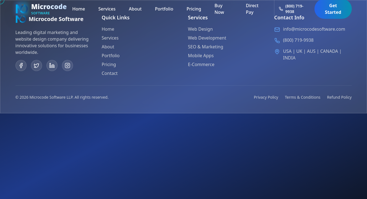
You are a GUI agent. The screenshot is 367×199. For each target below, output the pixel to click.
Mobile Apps (201, 56)
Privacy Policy (266, 97)
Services (110, 38)
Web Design (200, 29)
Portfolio (111, 56)
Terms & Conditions (303, 97)
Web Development (207, 38)
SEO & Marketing (205, 47)
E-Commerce (201, 65)
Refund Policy (339, 97)
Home (108, 29)
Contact (110, 73)
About (108, 47)
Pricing (109, 64)
